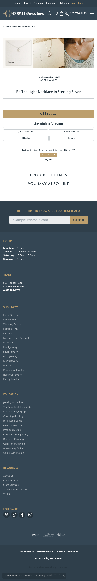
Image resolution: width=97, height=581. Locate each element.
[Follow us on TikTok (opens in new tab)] (14, 515)
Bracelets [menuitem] (8, 342)
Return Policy (26, 551)
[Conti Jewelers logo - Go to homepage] (24, 13)
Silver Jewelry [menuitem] (10, 351)
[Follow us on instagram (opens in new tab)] (30, 515)
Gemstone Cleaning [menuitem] (14, 443)
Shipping (26, 138)
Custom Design (11, 480)
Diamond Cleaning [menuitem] (13, 439)
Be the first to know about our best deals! (48, 211)
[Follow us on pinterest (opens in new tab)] (6, 515)
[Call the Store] (11, 290)
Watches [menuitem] (8, 365)
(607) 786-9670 (48, 80)
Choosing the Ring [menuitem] (13, 416)
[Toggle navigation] (91, 13)
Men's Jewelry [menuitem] (10, 360)
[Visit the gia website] (61, 534)
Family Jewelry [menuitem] (11, 379)
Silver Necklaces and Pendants (20, 26)
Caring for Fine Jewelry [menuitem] (15, 434)
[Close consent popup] (64, 576)
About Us (8, 475)
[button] (50, 13)
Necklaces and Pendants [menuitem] (16, 337)
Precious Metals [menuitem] (12, 429)
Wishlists (8, 494)
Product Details (48, 175)
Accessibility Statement (48, 558)
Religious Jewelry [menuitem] (12, 374)
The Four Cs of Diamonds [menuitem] (17, 406)
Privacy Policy (45, 551)
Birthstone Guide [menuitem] (12, 420)
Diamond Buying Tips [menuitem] (15, 411)
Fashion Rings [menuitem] (11, 328)
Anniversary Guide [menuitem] (13, 448)
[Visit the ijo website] (35, 534)
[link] (76, 13)
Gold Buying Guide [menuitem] (13, 452)
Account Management (15, 489)
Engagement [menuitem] (10, 319)
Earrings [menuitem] (7, 333)
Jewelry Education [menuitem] (13, 402)
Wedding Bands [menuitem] (12, 324)
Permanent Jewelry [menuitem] (13, 370)
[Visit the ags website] (48, 534)
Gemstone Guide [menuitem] (12, 425)
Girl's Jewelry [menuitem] (10, 356)
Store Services (11, 484)
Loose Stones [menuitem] (10, 315)
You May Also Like (48, 184)
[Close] (93, 3)
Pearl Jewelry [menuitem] (10, 347)
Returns (71, 138)
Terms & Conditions (67, 551)
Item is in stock (48, 155)
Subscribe (78, 220)
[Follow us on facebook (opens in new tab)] (22, 515)
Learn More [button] (77, 3)
